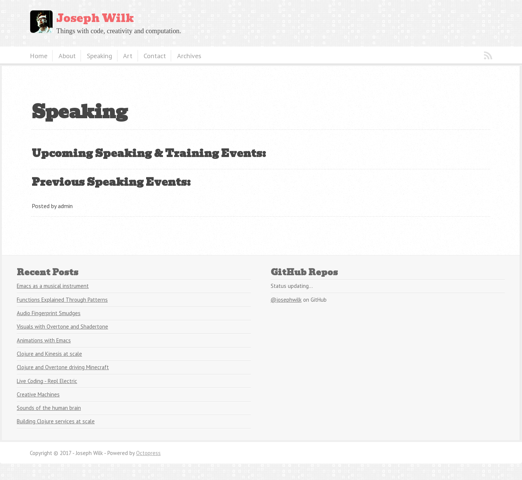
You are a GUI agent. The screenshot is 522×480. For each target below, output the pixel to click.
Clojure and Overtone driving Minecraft (63, 367)
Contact (155, 55)
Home (38, 55)
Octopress (148, 453)
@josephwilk (286, 299)
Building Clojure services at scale (56, 421)
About (67, 55)
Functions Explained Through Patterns (62, 299)
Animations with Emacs (44, 340)
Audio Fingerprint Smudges (49, 313)
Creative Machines (38, 394)
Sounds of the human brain (49, 407)
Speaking (99, 55)
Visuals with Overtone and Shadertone (62, 326)
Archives (189, 55)
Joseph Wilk (95, 18)
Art (127, 55)
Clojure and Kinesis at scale (49, 353)
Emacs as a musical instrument (53, 285)
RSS (488, 55)
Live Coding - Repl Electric (47, 381)
